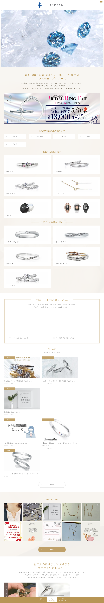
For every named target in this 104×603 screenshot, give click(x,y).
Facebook (78, 589)
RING (16, 581)
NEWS (76, 581)
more (52, 427)
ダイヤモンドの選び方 (60, 592)
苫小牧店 (39, 137)
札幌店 (14, 137)
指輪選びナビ (78, 584)
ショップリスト (38, 586)
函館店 (89, 137)
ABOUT (35, 581)
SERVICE (55, 581)
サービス (55, 584)
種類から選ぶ (19, 584)
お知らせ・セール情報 (82, 586)
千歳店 (14, 144)
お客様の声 (56, 586)
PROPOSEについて (40, 584)
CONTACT (56, 594)
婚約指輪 (19, 586)
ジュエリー (19, 594)
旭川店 (64, 137)
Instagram (78, 592)
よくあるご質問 (57, 589)
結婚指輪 (19, 589)
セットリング (20, 592)
